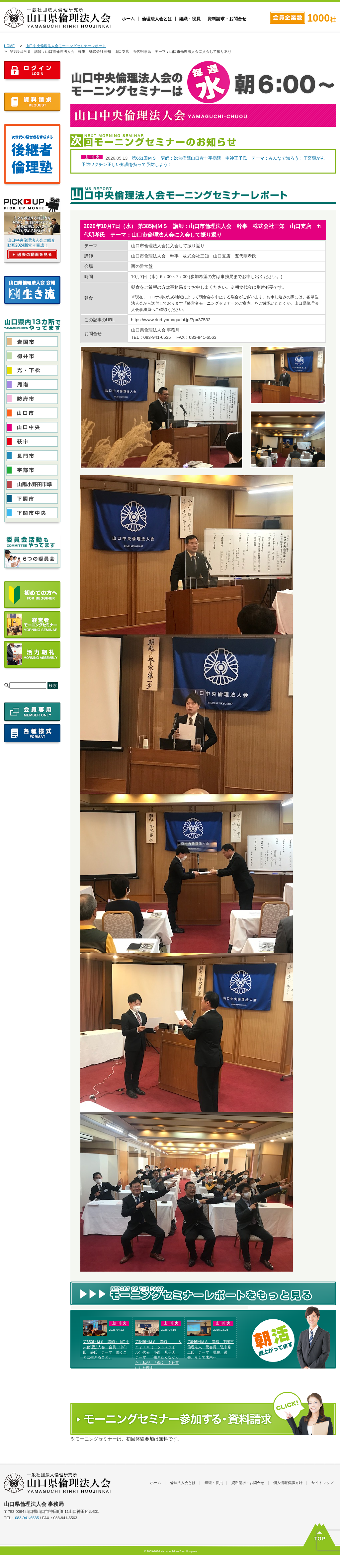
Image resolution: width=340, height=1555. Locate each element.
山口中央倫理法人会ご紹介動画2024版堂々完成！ (31, 243)
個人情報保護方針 (287, 1483)
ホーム (128, 19)
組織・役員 (190, 19)
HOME (9, 46)
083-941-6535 (27, 1518)
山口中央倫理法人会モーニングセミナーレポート (66, 46)
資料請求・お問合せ (227, 19)
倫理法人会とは (157, 19)
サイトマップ (322, 1483)
